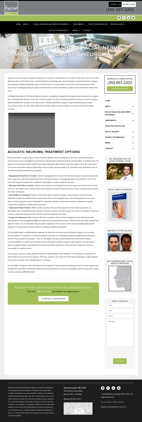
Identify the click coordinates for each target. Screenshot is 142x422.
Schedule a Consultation (53, 299)
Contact (88, 30)
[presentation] (120, 350)
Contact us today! (119, 89)
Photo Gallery (118, 24)
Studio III (122, 407)
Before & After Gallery (120, 231)
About (27, 24)
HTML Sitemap (118, 402)
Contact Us (115, 4)
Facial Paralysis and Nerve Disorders (52, 24)
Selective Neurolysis (98, 24)
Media (76, 30)
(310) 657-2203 (120, 10)
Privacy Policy (106, 402)
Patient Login (129, 4)
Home (18, 24)
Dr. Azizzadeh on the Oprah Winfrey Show (120, 160)
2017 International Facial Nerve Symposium (120, 262)
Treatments (79, 24)
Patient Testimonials (59, 30)
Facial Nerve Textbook (120, 190)
